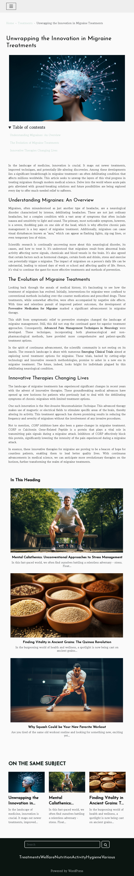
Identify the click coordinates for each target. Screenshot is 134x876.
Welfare (47, 857)
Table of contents (29, 127)
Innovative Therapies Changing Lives (33, 150)
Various (108, 857)
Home (10, 23)
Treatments (25, 23)
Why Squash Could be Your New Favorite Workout (67, 727)
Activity (79, 857)
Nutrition (63, 857)
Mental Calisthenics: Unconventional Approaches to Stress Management (67, 557)
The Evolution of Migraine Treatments (34, 143)
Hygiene (93, 857)
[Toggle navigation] (11, 6)
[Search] (62, 844)
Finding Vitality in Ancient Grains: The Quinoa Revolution (67, 642)
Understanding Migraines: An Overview (35, 135)
